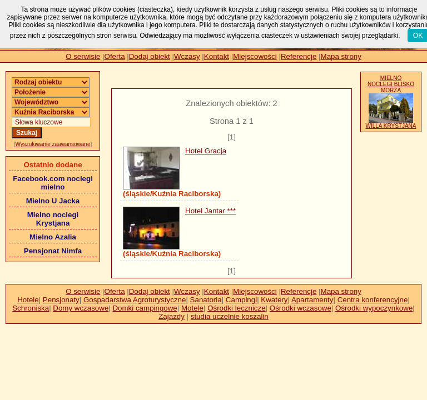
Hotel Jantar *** (210, 211)
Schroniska (30, 308)
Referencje (298, 56)
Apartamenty (312, 300)
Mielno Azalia (52, 237)
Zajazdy (171, 316)
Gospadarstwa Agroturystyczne (134, 300)
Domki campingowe (144, 308)
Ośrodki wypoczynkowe (374, 308)
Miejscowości (255, 56)
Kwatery (274, 300)
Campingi (241, 300)
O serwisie (83, 56)
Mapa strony (341, 56)
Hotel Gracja (205, 151)
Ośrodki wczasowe (300, 308)
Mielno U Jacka (53, 201)
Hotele (28, 300)
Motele (192, 308)
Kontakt (216, 56)
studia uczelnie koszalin (230, 316)
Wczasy (187, 56)
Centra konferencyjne (372, 300)
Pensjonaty (61, 300)
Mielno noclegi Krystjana (53, 219)
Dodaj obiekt (149, 56)
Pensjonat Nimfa (53, 251)
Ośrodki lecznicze (236, 308)
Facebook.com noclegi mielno (53, 182)
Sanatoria (206, 300)
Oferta (115, 56)
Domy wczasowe (80, 308)
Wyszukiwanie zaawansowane (53, 144)
